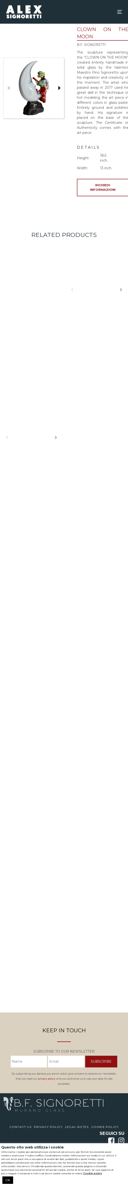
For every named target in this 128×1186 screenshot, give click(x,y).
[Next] (56, 437)
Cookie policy (92, 1173)
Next (59, 88)
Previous (8, 88)
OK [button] (7, 1180)
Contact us (21, 1127)
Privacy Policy (48, 1127)
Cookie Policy (105, 1127)
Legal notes (77, 1127)
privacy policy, (47, 1078)
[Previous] (7, 437)
